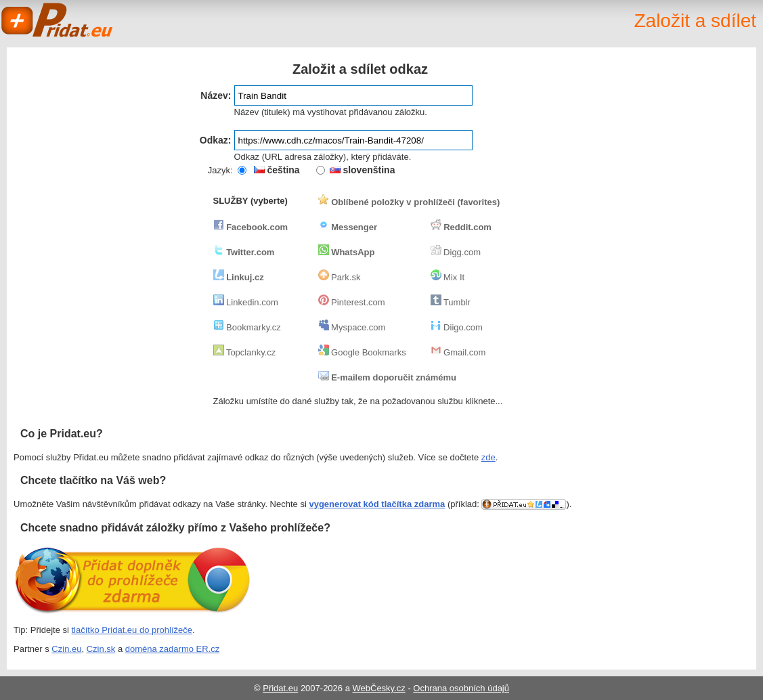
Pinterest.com (351, 302)
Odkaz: (216, 140)
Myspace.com (352, 327)
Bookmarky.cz (247, 327)
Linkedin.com (245, 302)
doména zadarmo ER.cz (172, 649)
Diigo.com (457, 327)
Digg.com (456, 252)
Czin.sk (101, 649)
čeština (277, 170)
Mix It (448, 277)
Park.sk (339, 277)
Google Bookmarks (362, 352)
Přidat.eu (280, 688)
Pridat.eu (57, 20)
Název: (215, 95)
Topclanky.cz (244, 352)
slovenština (362, 170)
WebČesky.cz (379, 688)
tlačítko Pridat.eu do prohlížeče (132, 630)
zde (488, 457)
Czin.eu (66, 649)
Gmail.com (458, 352)
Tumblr (451, 302)
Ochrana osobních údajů (461, 688)
